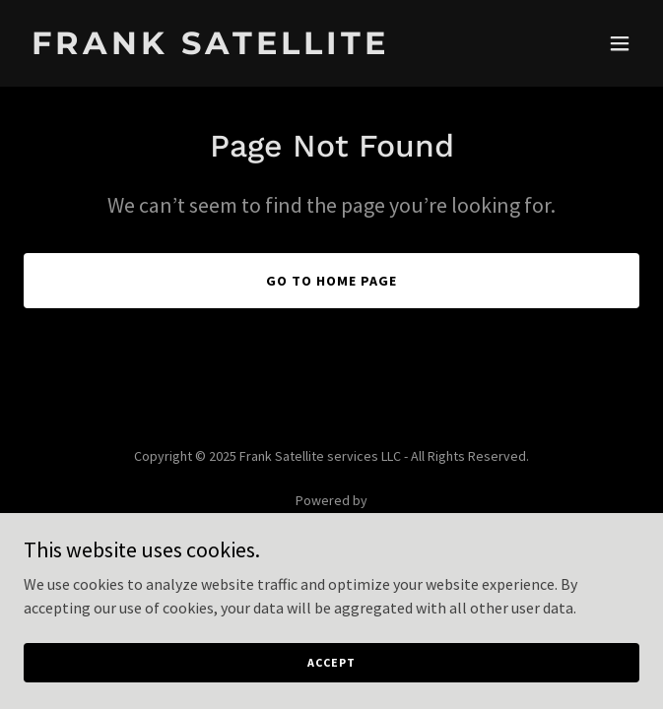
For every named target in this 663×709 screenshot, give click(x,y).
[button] (619, 43)
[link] (239, 48)
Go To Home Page (331, 281)
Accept (331, 662)
